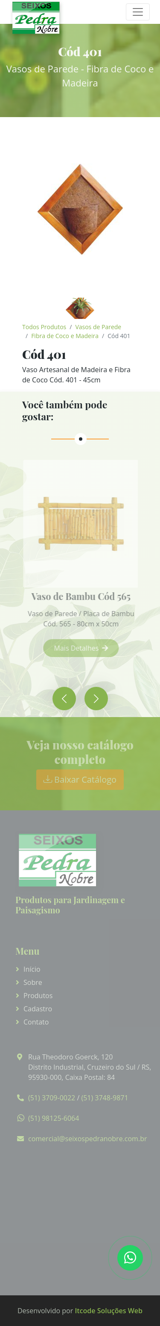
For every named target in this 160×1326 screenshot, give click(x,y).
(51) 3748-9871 (104, 1097)
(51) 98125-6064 (53, 1118)
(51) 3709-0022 (51, 1097)
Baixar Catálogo (80, 779)
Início (32, 969)
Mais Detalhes (85, 648)
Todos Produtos (44, 327)
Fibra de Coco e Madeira (65, 336)
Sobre (32, 982)
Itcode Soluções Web (109, 1310)
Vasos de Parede (98, 327)
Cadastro (37, 1008)
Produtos (37, 995)
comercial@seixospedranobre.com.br (87, 1138)
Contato (36, 1022)
